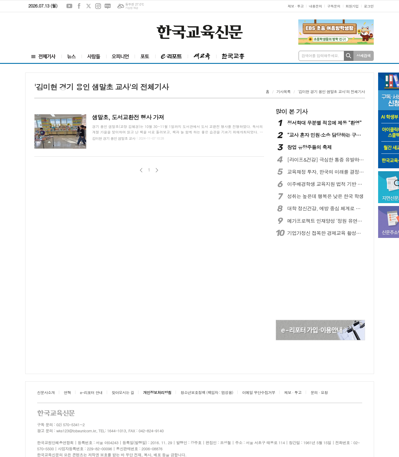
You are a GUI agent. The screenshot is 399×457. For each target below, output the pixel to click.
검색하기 (348, 56)
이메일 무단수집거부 (258, 392)
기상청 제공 (131, 8)
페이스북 (79, 6)
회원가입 (352, 5)
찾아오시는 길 (123, 392)
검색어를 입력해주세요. (320, 55)
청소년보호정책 (206, 392)
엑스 (88, 6)
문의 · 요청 (319, 392)
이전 (141, 170)
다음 (157, 170)
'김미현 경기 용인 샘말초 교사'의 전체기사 (331, 91)
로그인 (369, 5)
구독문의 (333, 5)
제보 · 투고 (296, 5)
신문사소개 (46, 392)
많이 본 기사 (292, 111)
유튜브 (69, 6)
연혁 (67, 392)
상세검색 (363, 55)
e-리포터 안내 (91, 392)
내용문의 (315, 5)
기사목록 (283, 91)
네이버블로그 (107, 6)
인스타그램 (98, 6)
